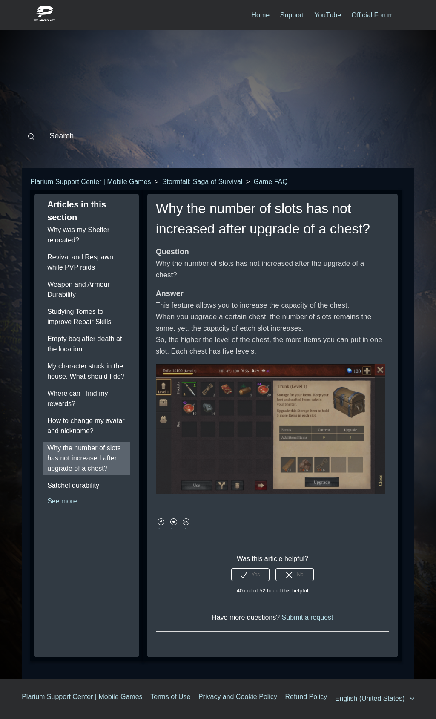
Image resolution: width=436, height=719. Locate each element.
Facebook (161, 528)
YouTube (327, 15)
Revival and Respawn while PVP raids (80, 262)
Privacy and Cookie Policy (237, 696)
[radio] (250, 574)
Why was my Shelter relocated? (78, 235)
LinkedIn (186, 528)
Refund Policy (306, 696)
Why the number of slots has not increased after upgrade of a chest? (84, 458)
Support (292, 15)
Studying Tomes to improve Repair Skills (79, 316)
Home (261, 15)
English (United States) (371, 698)
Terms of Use (170, 696)
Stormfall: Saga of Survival (202, 181)
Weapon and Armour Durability (78, 289)
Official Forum (373, 15)
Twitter (173, 528)
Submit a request (307, 617)
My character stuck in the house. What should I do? (85, 371)
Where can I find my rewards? (77, 398)
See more (62, 501)
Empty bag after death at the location (84, 344)
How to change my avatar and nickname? (85, 425)
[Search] (218, 136)
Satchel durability (73, 485)
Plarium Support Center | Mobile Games (90, 181)
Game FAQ (271, 181)
